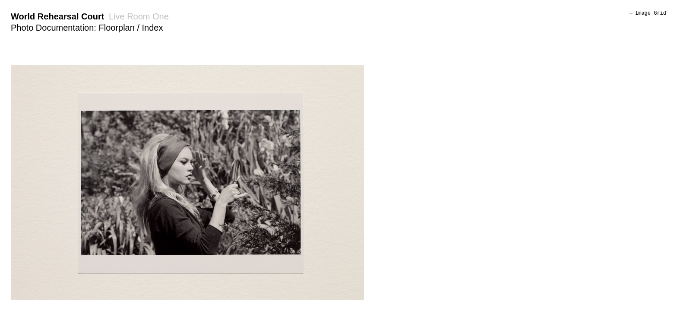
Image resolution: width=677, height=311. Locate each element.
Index (152, 27)
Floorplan (116, 27)
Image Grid (650, 13)
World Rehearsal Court (57, 16)
